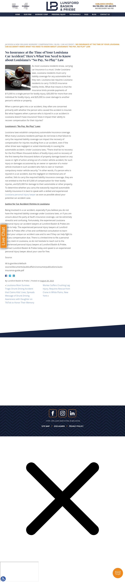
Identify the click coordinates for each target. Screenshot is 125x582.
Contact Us (105, 14)
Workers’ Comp (41, 14)
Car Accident (67, 44)
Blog (94, 14)
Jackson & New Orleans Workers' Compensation (29, 44)
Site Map (46, 426)
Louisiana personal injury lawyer (20, 194)
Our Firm (27, 14)
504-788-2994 (98, 6)
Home (17, 14)
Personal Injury (58, 14)
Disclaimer (59, 426)
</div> (19, 571)
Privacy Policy (76, 426)
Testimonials (74, 14)
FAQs (86, 14)
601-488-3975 (110, 6)
